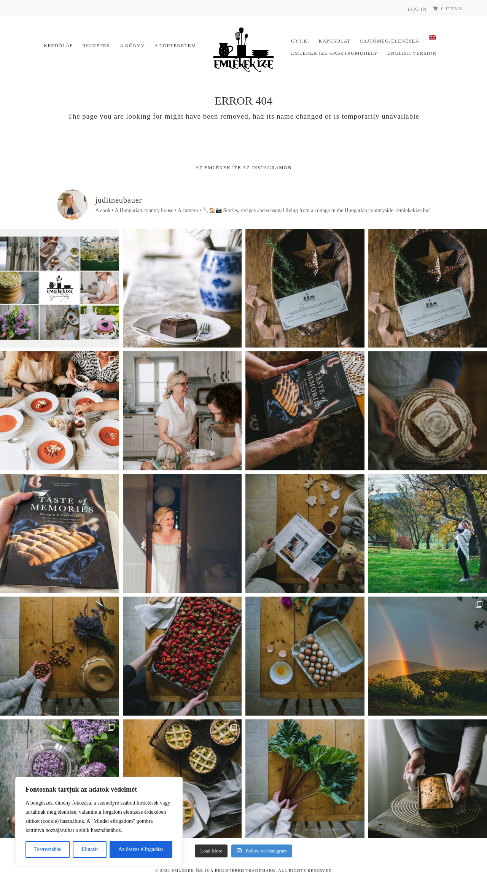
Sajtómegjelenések (389, 41)
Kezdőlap (58, 45)
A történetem (175, 45)
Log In (417, 9)
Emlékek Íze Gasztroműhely (334, 53)
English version (412, 53)
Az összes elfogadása (141, 849)
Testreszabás (47, 849)
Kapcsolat (334, 41)
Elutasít (89, 849)
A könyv (132, 45)
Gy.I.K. (300, 41)
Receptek (96, 45)
